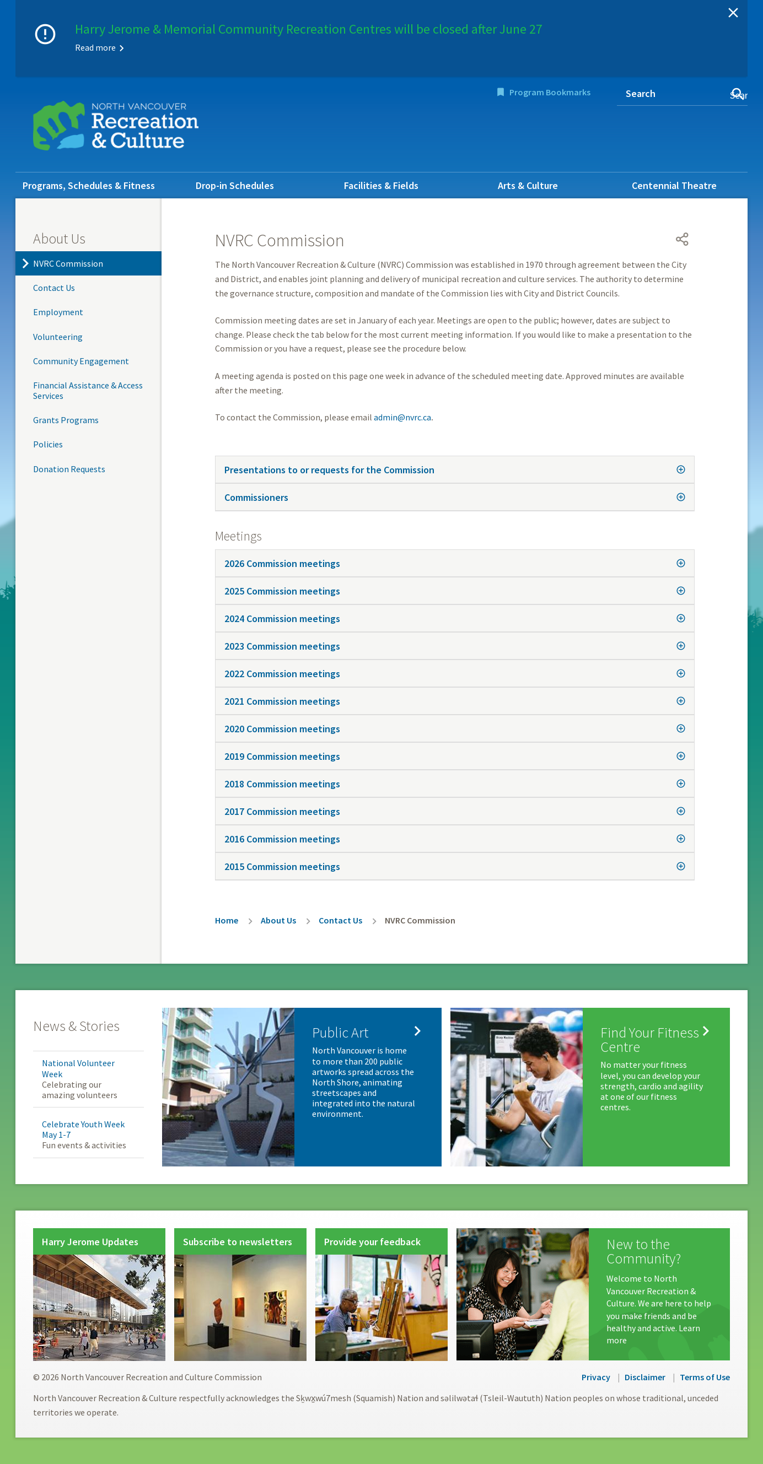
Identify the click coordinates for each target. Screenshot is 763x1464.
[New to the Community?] (593, 1294)
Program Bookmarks (549, 92)
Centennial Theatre (674, 185)
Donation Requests (69, 468)
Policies (48, 444)
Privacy (596, 1376)
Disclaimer (645, 1376)
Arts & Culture (528, 185)
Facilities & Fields (381, 185)
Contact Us (54, 287)
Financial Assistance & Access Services (88, 390)
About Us (59, 238)
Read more (95, 47)
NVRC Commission (68, 263)
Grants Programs (66, 419)
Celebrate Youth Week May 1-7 (83, 1129)
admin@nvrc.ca (402, 417)
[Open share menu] (682, 239)
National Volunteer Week (78, 1068)
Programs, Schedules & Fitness (89, 185)
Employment (58, 311)
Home (226, 920)
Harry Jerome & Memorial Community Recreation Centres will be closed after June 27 (308, 28)
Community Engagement (81, 360)
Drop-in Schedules (235, 185)
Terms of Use (705, 1376)
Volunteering (58, 336)
